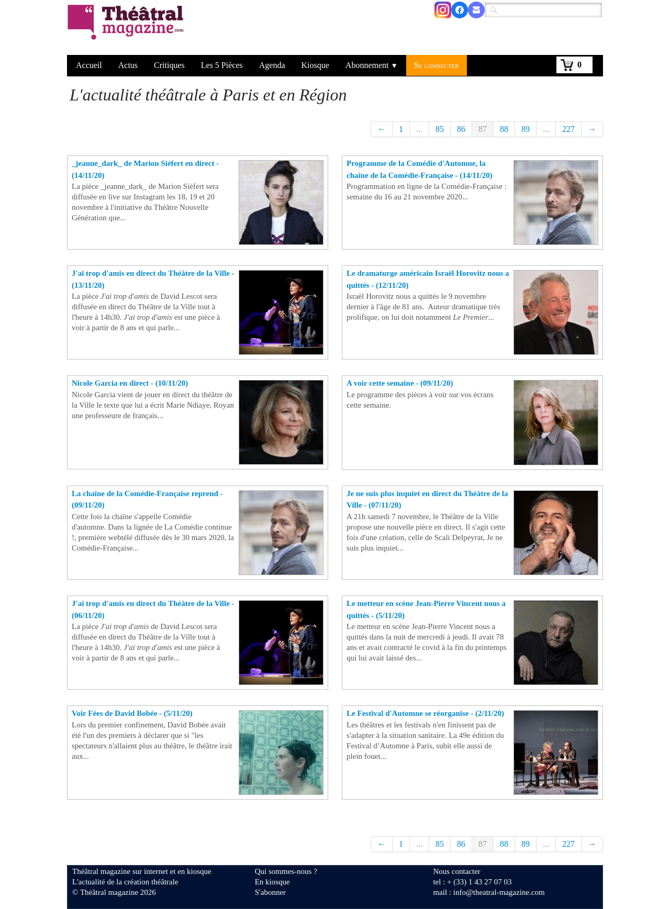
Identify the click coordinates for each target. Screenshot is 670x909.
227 (568, 129)
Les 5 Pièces (222, 65)
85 (440, 129)
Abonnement (371, 65)
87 (482, 129)
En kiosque (272, 882)
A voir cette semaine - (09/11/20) (400, 383)
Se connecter (436, 65)
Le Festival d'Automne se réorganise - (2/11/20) (425, 713)
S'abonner (270, 892)
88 (504, 129)
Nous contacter (456, 871)
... (419, 129)
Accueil (89, 65)
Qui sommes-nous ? (286, 871)
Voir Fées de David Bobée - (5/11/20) (132, 713)
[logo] (127, 29)
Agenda (272, 65)
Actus (128, 65)
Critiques (169, 65)
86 (461, 129)
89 (525, 129)
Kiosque (315, 65)
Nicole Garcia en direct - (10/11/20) (130, 383)
